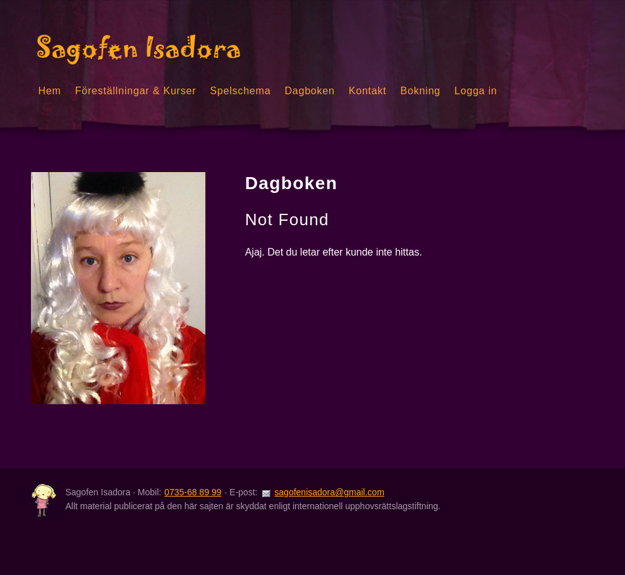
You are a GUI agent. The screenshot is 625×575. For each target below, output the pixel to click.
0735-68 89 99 (192, 492)
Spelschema (240, 90)
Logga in (475, 90)
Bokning (420, 90)
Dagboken (309, 90)
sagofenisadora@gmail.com (329, 492)
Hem (49, 90)
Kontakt (368, 90)
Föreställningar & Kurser (136, 90)
